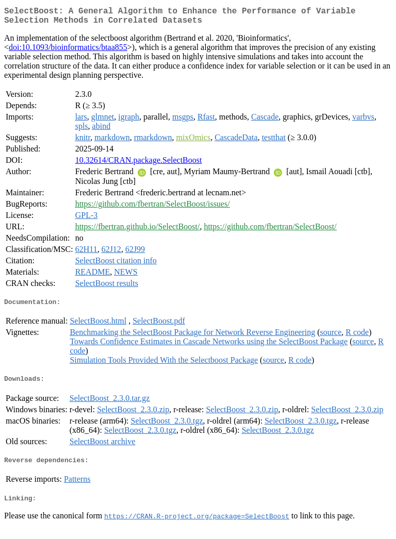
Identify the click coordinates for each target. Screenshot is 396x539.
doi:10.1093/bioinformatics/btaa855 (68, 51)
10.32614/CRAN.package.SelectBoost (138, 164)
